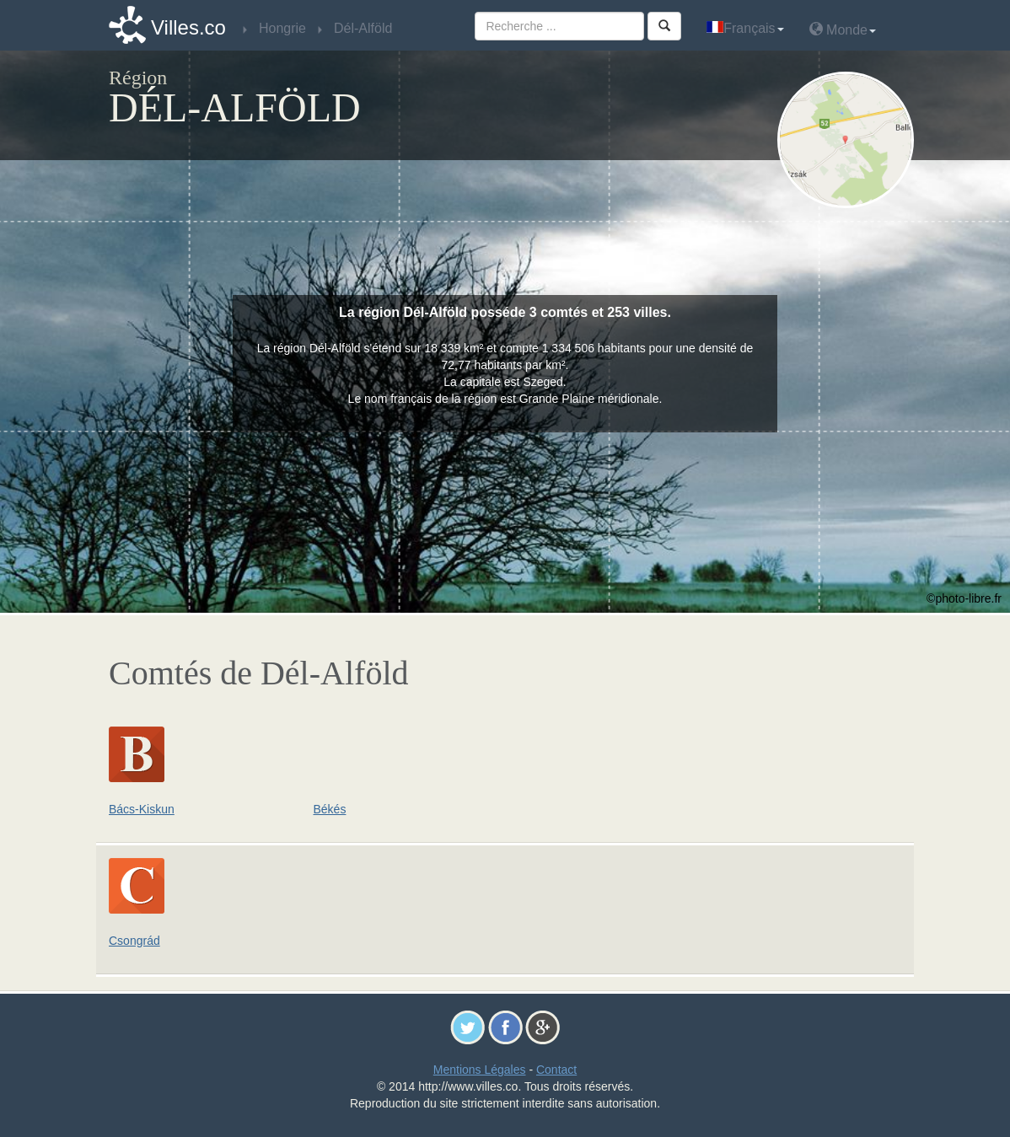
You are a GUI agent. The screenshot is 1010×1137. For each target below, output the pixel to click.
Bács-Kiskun (142, 809)
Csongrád (134, 940)
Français (744, 28)
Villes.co (188, 27)
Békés (330, 809)
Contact (556, 1069)
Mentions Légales (479, 1069)
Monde (842, 29)
